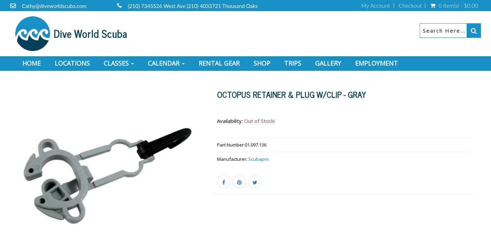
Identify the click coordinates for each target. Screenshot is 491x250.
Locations (72, 63)
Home (31, 63)
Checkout (410, 5)
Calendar (166, 63)
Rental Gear (219, 63)
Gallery (328, 63)
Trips (292, 63)
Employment (376, 63)
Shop (261, 63)
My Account (375, 5)
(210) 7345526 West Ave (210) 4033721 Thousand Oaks (193, 6)
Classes (119, 63)
